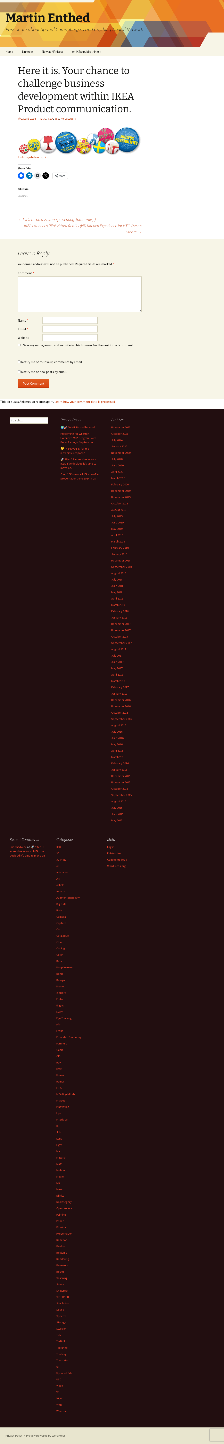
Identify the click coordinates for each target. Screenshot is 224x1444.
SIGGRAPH (62, 1297)
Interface (62, 1119)
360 (58, 847)
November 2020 (121, 453)
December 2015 (121, 776)
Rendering (62, 1259)
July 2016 (117, 731)
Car (58, 929)
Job (57, 118)
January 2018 (119, 617)
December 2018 (121, 560)
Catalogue (62, 936)
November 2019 (121, 497)
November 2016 (121, 706)
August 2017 (118, 649)
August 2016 (118, 725)
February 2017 (120, 687)
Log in (110, 847)
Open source (64, 1208)
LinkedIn (27, 52)
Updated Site (64, 1373)
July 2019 (117, 516)
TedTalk (61, 1341)
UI (57, 1367)
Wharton (61, 1411)
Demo (60, 974)
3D (44, 118)
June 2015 (117, 814)
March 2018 (118, 605)
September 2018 (121, 567)
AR (58, 878)
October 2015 (119, 788)
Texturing (62, 1348)
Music (59, 1189)
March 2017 (118, 681)
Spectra (61, 1316)
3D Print (61, 859)
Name (23, 320)
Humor (60, 1081)
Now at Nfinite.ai (52, 52)
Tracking (61, 1354)
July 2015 (117, 808)
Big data (61, 904)
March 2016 (118, 757)
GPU (58, 1056)
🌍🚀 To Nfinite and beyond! (77, 427)
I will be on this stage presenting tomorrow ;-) (57, 219)
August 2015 (118, 801)
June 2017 (117, 662)
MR (58, 1183)
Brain (59, 910)
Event (59, 1012)
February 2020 (120, 484)
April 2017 (117, 674)
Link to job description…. (35, 157)
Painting (61, 1214)
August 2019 (118, 510)
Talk (58, 1335)
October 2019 (119, 503)
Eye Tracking (64, 1018)
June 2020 (117, 465)
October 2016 (119, 712)
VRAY (59, 1398)
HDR (58, 1062)
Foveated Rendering (69, 1037)
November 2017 (121, 630)
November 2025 (121, 427)
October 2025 (119, 434)
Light (59, 1145)
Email (23, 329)
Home (9, 52)
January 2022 (119, 446)
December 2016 (121, 700)
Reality (60, 1246)
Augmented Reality (68, 897)
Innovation (62, 1107)
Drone (60, 986)
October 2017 (119, 636)
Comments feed (117, 859)
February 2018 (120, 611)
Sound (60, 1310)
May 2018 (117, 592)
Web (59, 1405)
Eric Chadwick (18, 847)
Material (61, 1157)
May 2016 (117, 744)
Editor (60, 999)
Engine (60, 1005)
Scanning (61, 1278)
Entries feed (114, 853)
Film (58, 1024)
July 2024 (117, 440)
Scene (60, 1284)
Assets (60, 891)
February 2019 (120, 548)
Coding (60, 948)
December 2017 (121, 624)
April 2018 (117, 598)
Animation (62, 872)
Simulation (62, 1303)
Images (60, 1100)
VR (57, 1392)
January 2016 (119, 769)
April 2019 (117, 535)
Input (59, 1113)
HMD (59, 1069)
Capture (61, 923)
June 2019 (117, 522)
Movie (60, 1176)
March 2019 (118, 541)
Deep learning (64, 967)
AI (57, 866)
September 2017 (121, 643)
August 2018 (118, 573)
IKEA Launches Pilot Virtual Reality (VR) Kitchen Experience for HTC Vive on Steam (83, 228)
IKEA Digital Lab (65, 1094)
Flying (60, 1031)
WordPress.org (116, 866)
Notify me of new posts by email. (44, 372)
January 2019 (119, 554)
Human (60, 1075)
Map (58, 1151)
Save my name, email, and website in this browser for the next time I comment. (78, 345)
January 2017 (119, 693)
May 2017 (117, 668)
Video (59, 1386)
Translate (62, 1360)
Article (60, 885)
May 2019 (117, 529)
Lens (59, 1138)
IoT (58, 1126)
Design (60, 980)
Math (59, 1164)
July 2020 (117, 459)
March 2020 (118, 478)
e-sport (61, 993)
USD (58, 1379)
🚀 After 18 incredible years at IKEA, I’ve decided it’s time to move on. (79, 463)
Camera (61, 917)
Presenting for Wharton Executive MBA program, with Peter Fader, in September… (78, 438)
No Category (68, 118)
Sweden (61, 1329)
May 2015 (117, 820)
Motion (60, 1170)
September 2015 (121, 795)
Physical (61, 1227)
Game (60, 1050)
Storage (61, 1322)
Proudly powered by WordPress (46, 1435)
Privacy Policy (14, 1435)
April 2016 (117, 750)
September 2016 (121, 719)
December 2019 (121, 491)
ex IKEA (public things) (86, 52)
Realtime (61, 1252)
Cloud (59, 942)
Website (23, 338)
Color (59, 955)
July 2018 (117, 579)
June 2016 (117, 738)
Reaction (61, 1240)
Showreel (62, 1290)
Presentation (64, 1233)
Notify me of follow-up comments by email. (52, 362)
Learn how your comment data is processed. (85, 402)
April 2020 (117, 472)
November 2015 (121, 782)
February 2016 (120, 763)
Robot (60, 1271)
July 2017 (117, 655)
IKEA (50, 118)
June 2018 (117, 586)
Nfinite (60, 1195)
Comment (26, 273)
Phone (60, 1221)
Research (62, 1265)
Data (59, 961)
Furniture (61, 1043)
